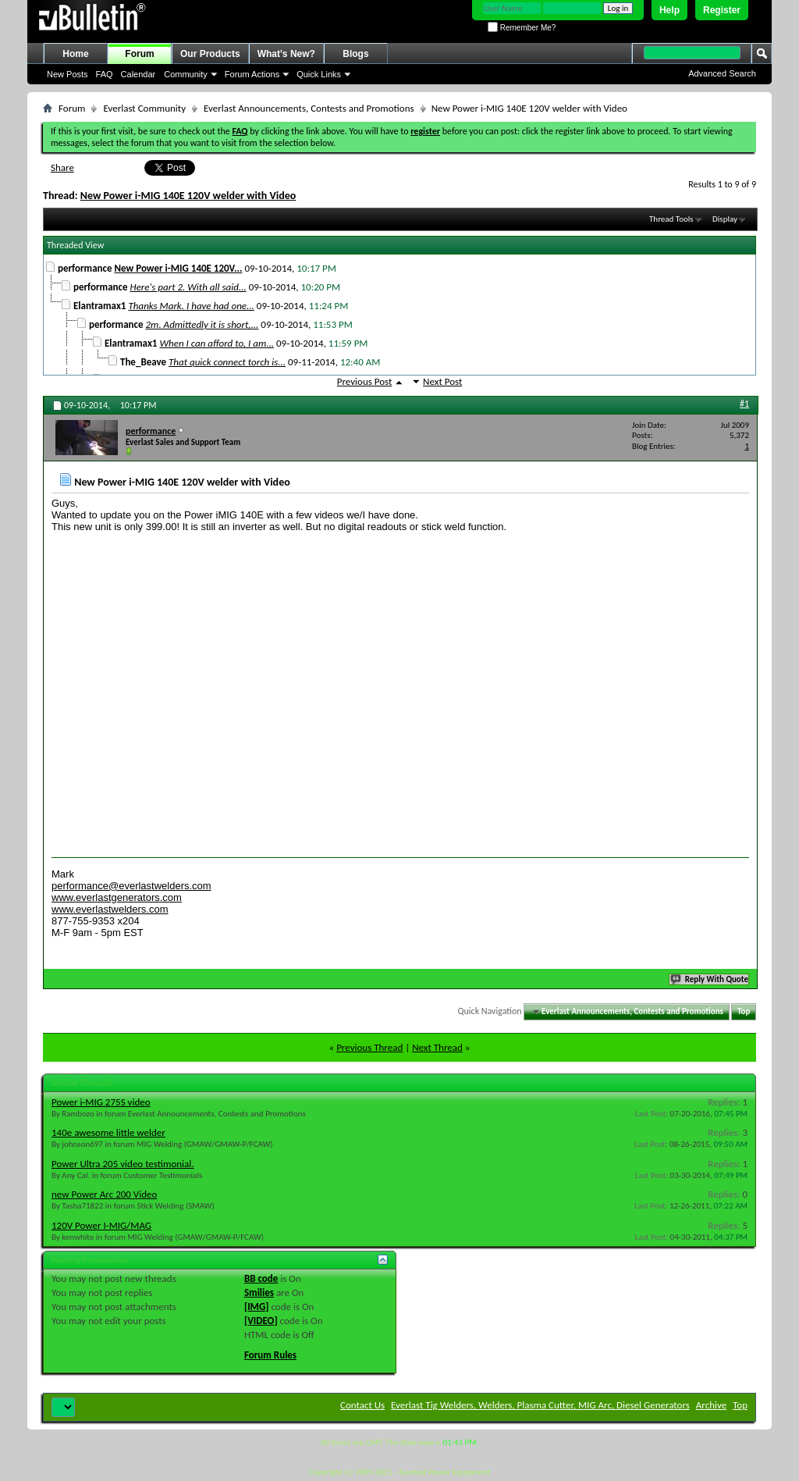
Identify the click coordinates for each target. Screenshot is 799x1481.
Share (62, 167)
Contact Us (362, 1405)
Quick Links (319, 74)
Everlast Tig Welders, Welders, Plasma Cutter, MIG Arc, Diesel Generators (540, 1405)
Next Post (442, 381)
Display (724, 219)
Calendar (138, 74)
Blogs (355, 53)
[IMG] (256, 1306)
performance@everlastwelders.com (131, 886)
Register (721, 10)
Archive (711, 1405)
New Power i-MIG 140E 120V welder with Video (188, 195)
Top (743, 1011)
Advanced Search (722, 73)
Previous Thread (369, 1047)
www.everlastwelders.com (110, 909)
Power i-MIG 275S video (101, 1102)
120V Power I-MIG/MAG (101, 1225)
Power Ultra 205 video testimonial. (122, 1163)
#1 (744, 403)
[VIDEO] (261, 1320)
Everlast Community (144, 108)
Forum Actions (252, 74)
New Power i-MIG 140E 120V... (179, 268)
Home (75, 53)
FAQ (104, 74)
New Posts (67, 74)
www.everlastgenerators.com (116, 897)
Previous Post (364, 381)
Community (186, 74)
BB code (261, 1278)
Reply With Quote (710, 979)
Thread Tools (671, 219)
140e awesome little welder (108, 1132)
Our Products (210, 53)
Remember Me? (522, 27)
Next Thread (437, 1047)
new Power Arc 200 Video (104, 1194)
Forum (139, 53)
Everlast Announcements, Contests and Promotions (309, 108)
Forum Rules (270, 1355)
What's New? (286, 53)
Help (669, 10)
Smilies (259, 1292)
